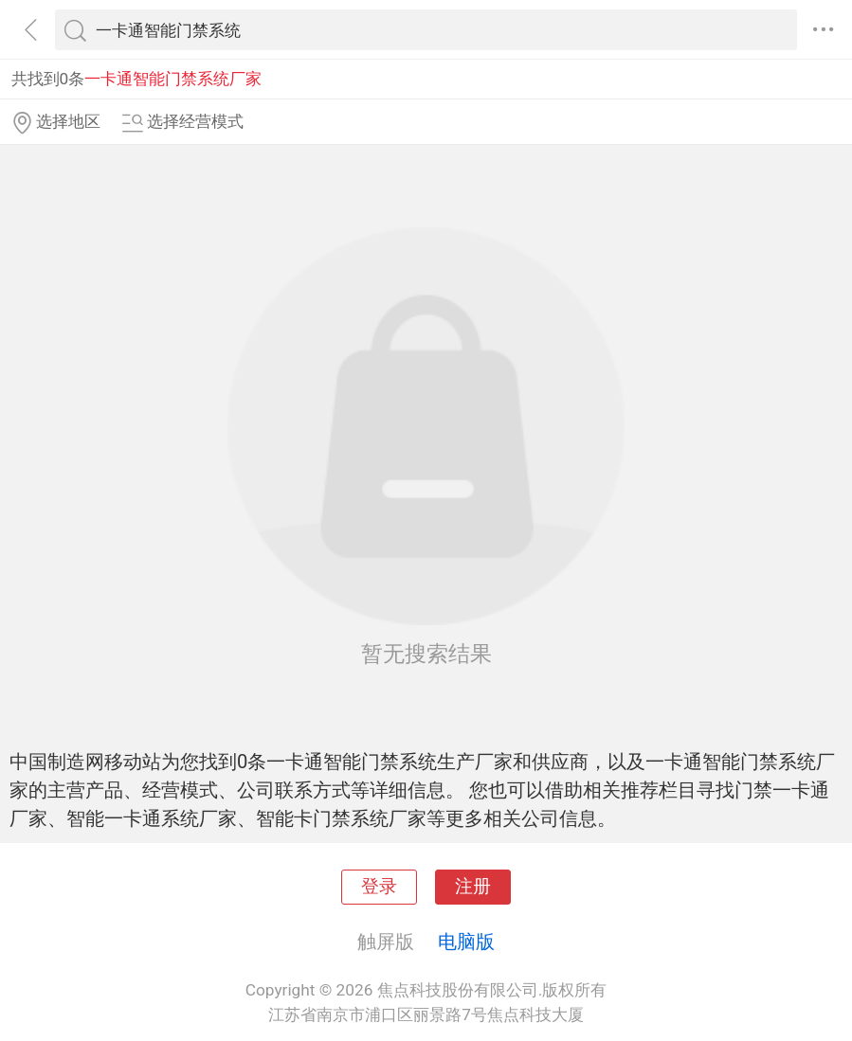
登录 (379, 886)
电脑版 (466, 941)
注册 (473, 886)
